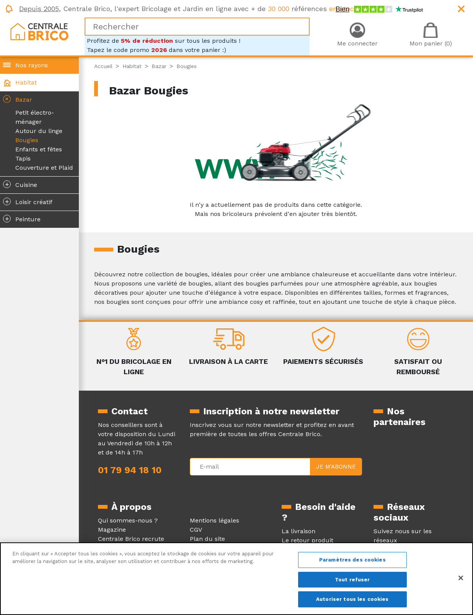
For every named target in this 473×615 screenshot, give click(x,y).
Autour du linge (38, 131)
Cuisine (20, 184)
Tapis (23, 158)
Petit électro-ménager (34, 117)
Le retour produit (307, 540)
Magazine (112, 529)
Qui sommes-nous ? (128, 520)
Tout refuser (352, 580)
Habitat (26, 82)
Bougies (26, 140)
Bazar (17, 99)
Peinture (22, 218)
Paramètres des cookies (352, 560)
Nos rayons (31, 65)
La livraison (298, 531)
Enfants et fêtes (38, 149)
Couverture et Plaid (44, 167)
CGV (196, 529)
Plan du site (207, 538)
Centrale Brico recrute (131, 538)
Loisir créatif (27, 201)
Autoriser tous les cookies (352, 599)
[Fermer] (460, 578)
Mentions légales (214, 520)
